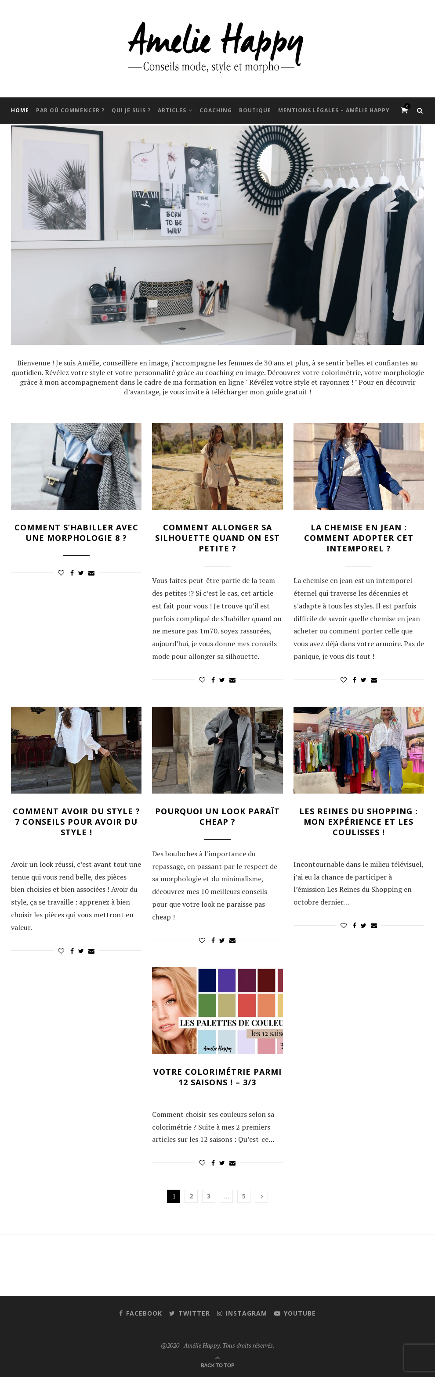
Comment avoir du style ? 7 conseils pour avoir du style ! (76, 821)
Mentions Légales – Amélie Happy (334, 110)
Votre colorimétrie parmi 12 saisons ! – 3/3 (217, 1076)
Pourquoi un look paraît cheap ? (217, 816)
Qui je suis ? (131, 110)
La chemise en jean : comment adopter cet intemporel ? (358, 538)
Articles (172, 110)
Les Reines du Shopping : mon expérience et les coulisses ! (358, 821)
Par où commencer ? (70, 110)
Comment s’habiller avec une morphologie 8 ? (76, 532)
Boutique (255, 110)
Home (20, 110)
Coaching (215, 110)
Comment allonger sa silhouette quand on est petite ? (217, 538)
